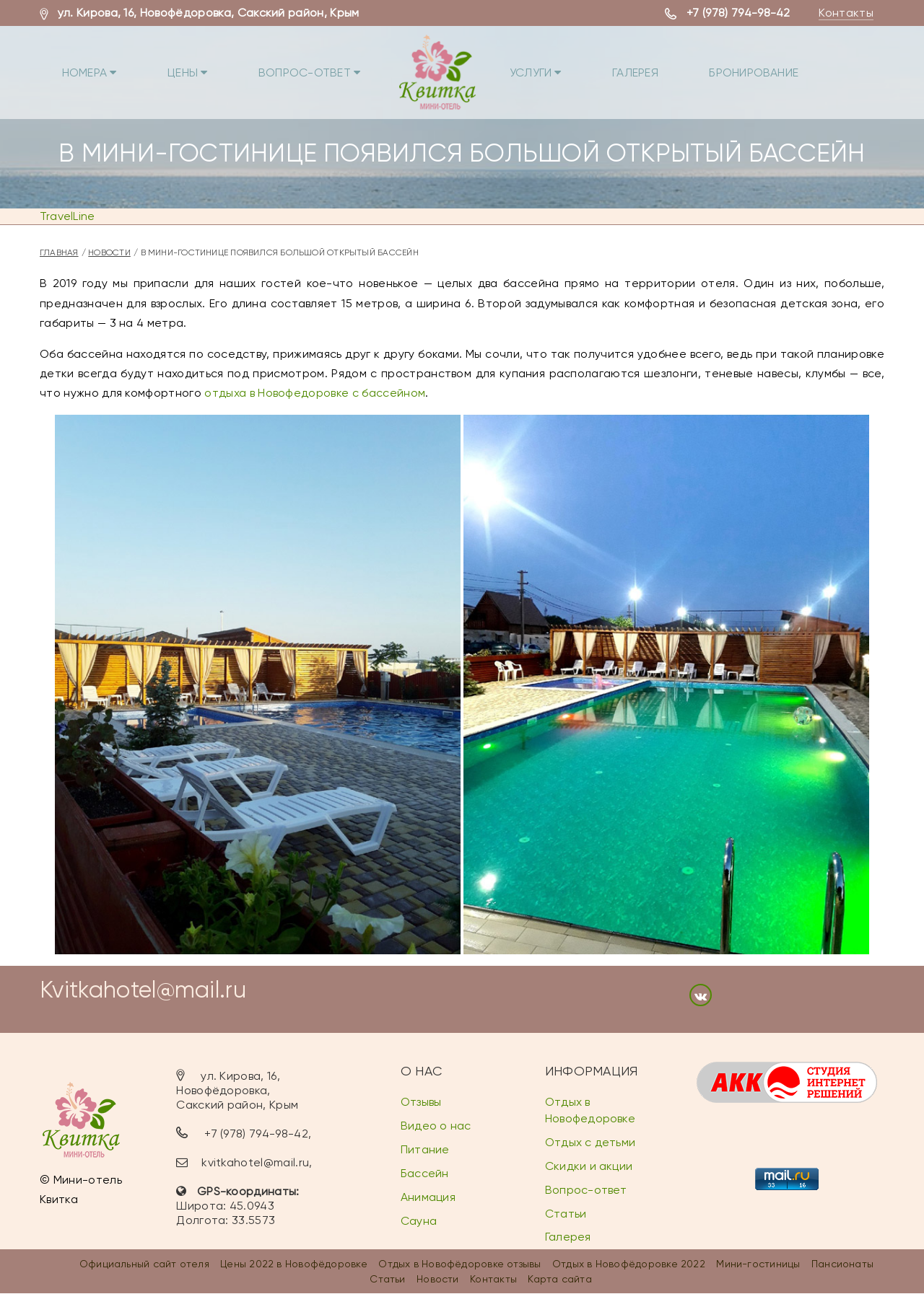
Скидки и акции (588, 1167)
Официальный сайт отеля (144, 1264)
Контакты (846, 12)
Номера (96, 69)
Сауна (419, 1221)
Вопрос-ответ (329, 69)
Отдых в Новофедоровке (590, 1111)
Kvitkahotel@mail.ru (143, 990)
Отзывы (421, 1102)
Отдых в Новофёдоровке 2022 (628, 1264)
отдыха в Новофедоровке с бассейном (314, 393)
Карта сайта (559, 1279)
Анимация (428, 1197)
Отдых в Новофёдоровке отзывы (459, 1264)
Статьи (565, 1213)
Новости (109, 252)
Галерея (669, 69)
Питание (425, 1150)
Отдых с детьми (590, 1143)
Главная (59, 252)
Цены (201, 69)
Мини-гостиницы (758, 1264)
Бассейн (425, 1174)
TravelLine (67, 216)
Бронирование (795, 69)
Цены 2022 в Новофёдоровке (293, 1264)
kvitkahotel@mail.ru (255, 1162)
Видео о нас (436, 1126)
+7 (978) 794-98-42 (738, 12)
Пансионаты (842, 1264)
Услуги (562, 69)
